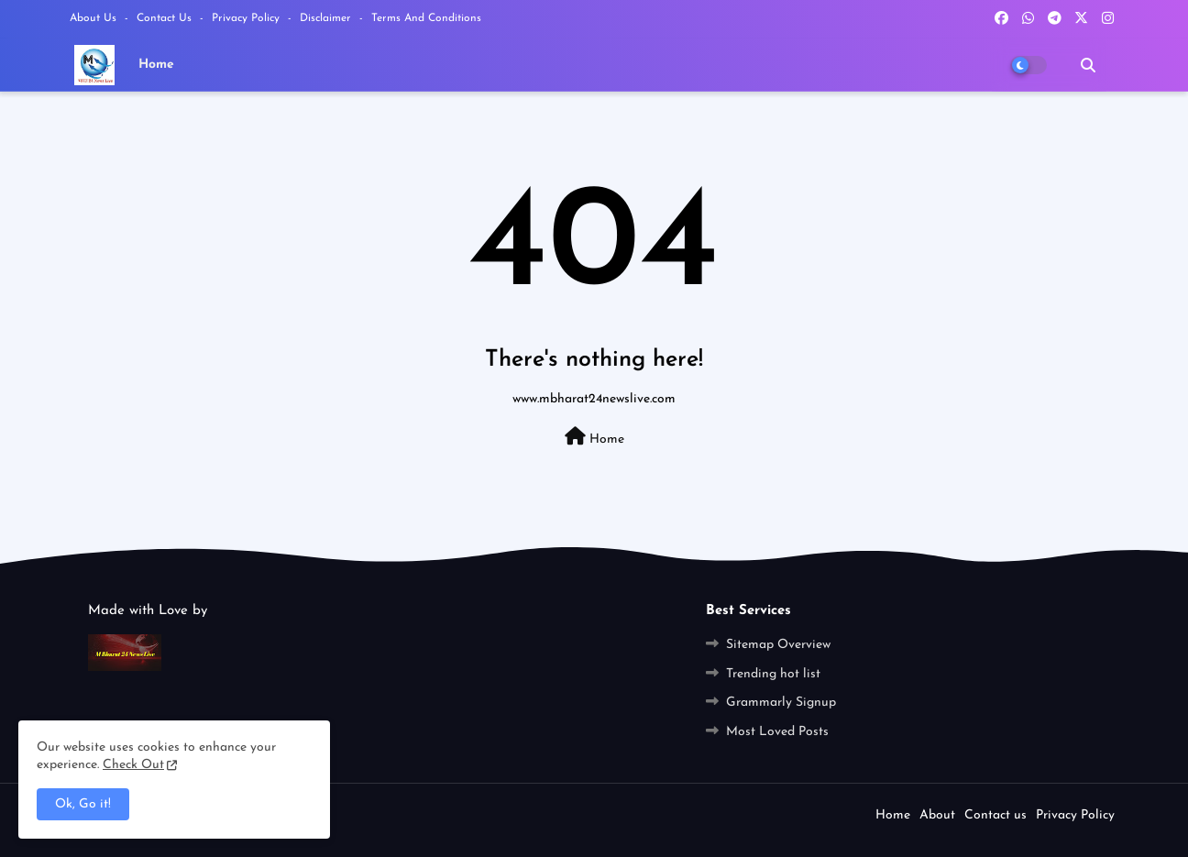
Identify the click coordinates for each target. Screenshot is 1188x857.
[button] (1088, 65)
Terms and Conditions (426, 18)
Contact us (166, 18)
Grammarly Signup (781, 702)
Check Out (133, 765)
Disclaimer (327, 18)
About (937, 815)
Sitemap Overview (778, 645)
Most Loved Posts (777, 732)
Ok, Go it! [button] (83, 804)
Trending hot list (773, 674)
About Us (95, 18)
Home (156, 64)
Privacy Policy (247, 18)
